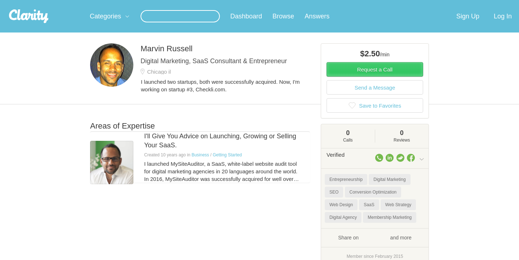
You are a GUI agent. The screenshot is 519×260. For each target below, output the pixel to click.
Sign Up (467, 25)
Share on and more (375, 246)
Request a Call (374, 78)
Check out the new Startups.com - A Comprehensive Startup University (346, 4)
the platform (79, 4)
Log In (503, 25)
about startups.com (450, 4)
